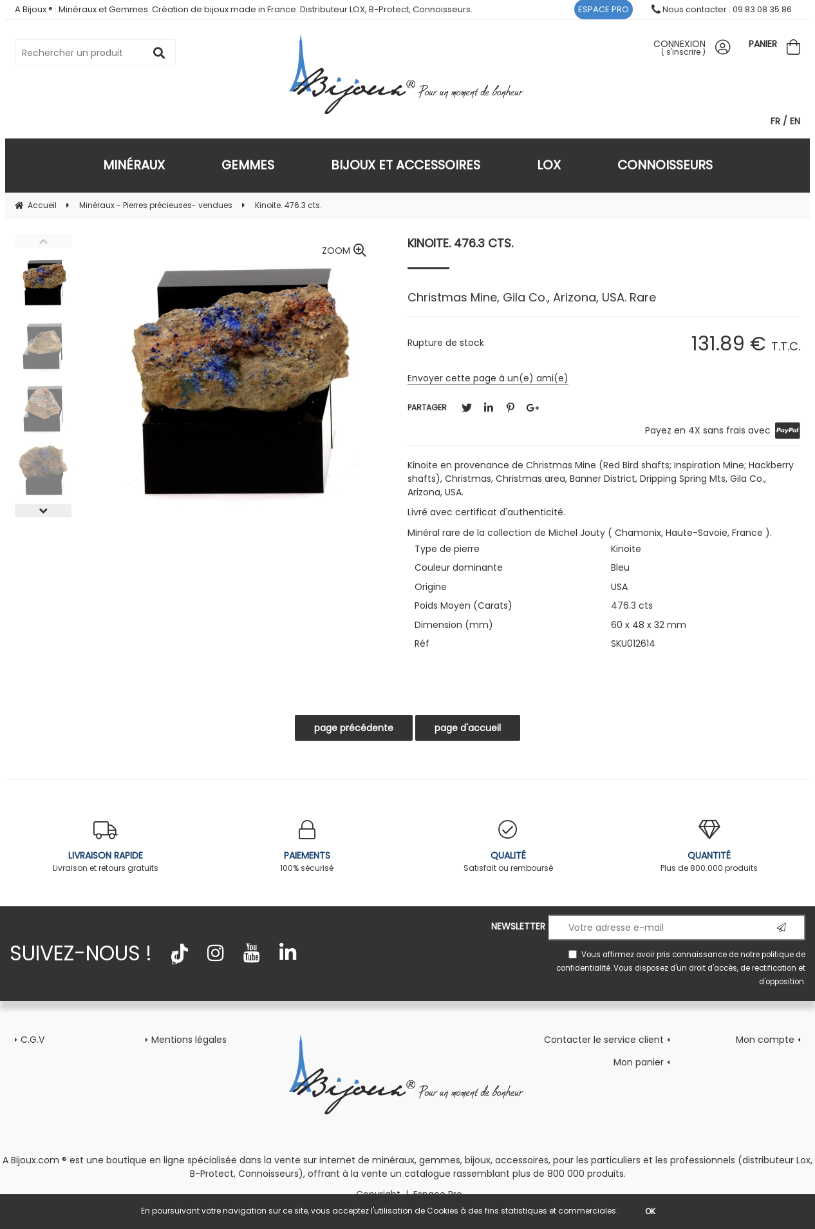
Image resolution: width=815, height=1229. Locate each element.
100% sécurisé (307, 846)
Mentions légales (189, 1039)
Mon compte (765, 1039)
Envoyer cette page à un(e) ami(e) (488, 378)
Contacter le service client (604, 1039)
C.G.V (32, 1039)
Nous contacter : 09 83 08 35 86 (721, 9)
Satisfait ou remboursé (508, 846)
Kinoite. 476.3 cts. (460, 243)
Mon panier (639, 1062)
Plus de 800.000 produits (709, 846)
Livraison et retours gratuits (105, 846)
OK (650, 1211)
